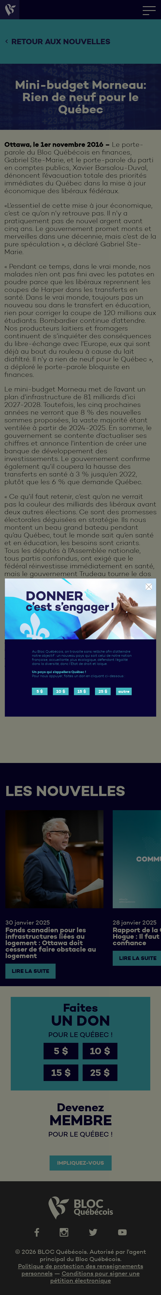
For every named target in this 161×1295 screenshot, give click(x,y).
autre (123, 691)
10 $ (60, 691)
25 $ (103, 691)
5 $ (39, 691)
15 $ (81, 691)
